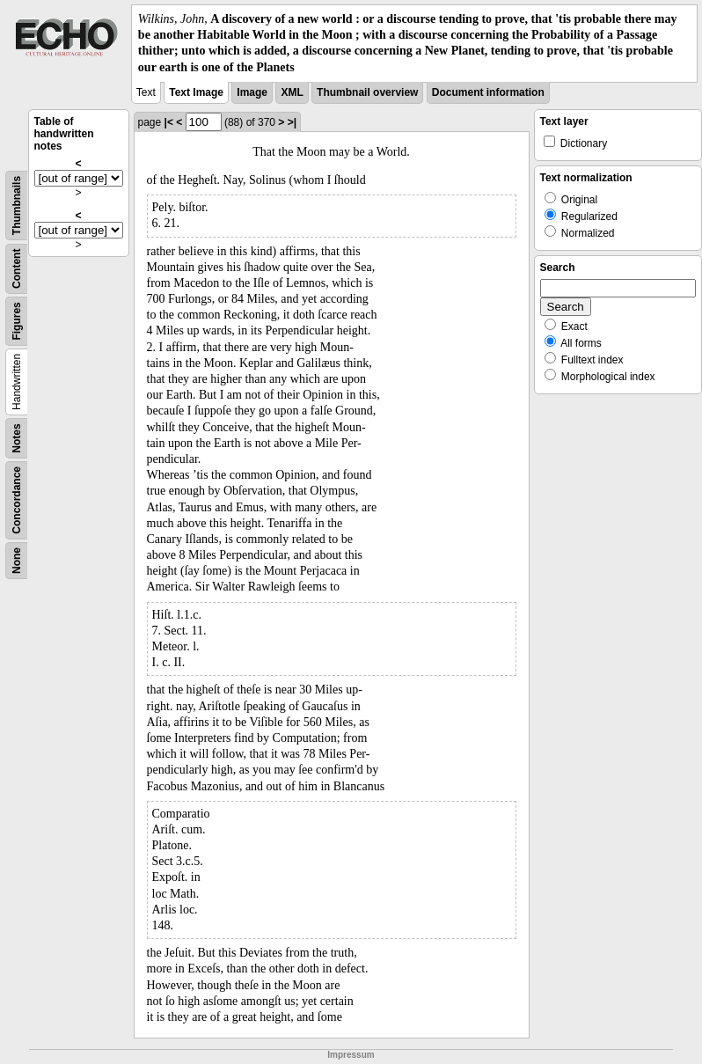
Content (17, 268)
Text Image (196, 92)
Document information (488, 92)
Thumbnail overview (367, 92)
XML (292, 92)
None (17, 560)
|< (169, 122)
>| (292, 122)
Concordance (17, 500)
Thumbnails (17, 205)
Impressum (350, 1055)
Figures (17, 321)
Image (252, 92)
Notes (17, 437)
